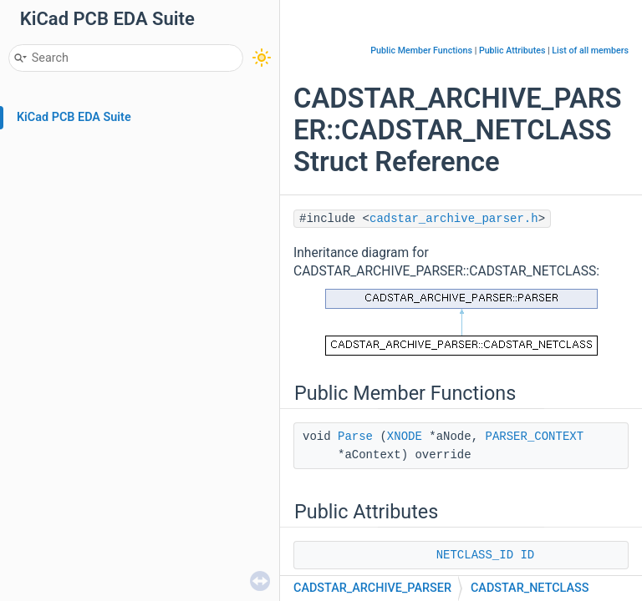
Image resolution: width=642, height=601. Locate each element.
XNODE (404, 436)
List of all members (590, 50)
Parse (355, 436)
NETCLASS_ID (474, 555)
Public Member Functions (421, 50)
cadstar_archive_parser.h (453, 218)
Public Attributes (512, 50)
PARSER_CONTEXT (534, 436)
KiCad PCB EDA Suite (74, 117)
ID (527, 555)
